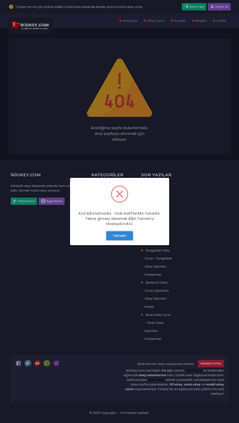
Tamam (119, 235)
